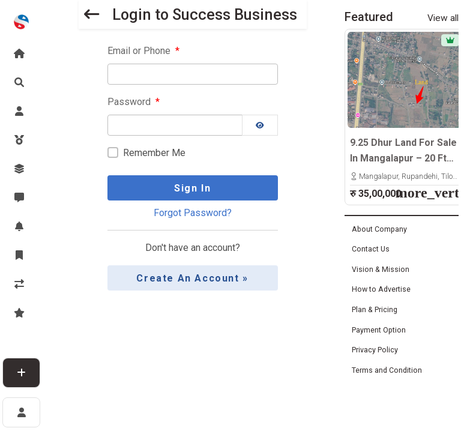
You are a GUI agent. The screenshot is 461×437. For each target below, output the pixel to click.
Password (133, 102)
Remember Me (154, 153)
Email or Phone (143, 50)
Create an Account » (192, 278)
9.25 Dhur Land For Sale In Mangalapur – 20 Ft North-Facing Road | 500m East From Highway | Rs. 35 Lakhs (403, 151)
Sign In (192, 188)
